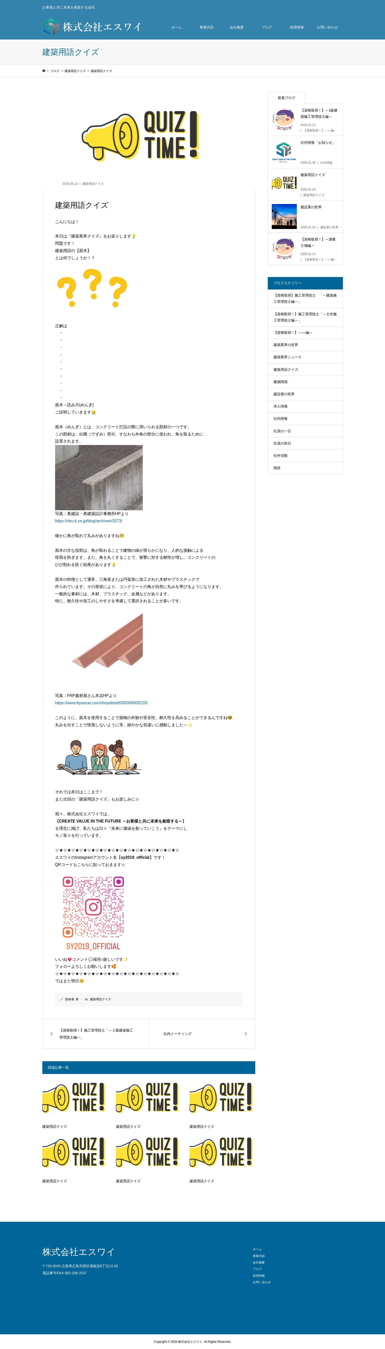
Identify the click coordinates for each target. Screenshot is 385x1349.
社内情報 (281, 418)
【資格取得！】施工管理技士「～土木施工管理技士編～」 (305, 317)
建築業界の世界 (286, 345)
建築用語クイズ (92, 184)
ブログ (267, 27)
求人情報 (281, 406)
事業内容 (207, 27)
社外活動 (281, 456)
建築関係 (281, 382)
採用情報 (297, 27)
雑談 (277, 468)
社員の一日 (282, 431)
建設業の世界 (284, 394)
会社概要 (237, 27)
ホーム (176, 27)
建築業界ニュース (288, 357)
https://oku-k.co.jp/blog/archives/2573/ (88, 521)
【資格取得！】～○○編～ (293, 332)
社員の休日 (282, 443)
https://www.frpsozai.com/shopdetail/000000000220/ (101, 703)
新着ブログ (286, 98)
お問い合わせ (327, 27)
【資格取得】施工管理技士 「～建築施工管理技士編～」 (305, 298)
